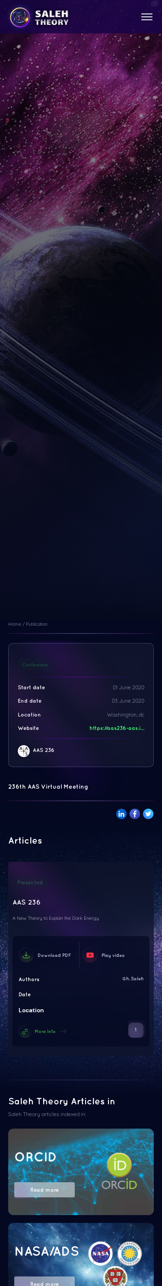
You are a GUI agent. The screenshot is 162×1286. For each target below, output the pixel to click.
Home (14, 624)
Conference (35, 664)
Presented (30, 882)
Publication (37, 624)
